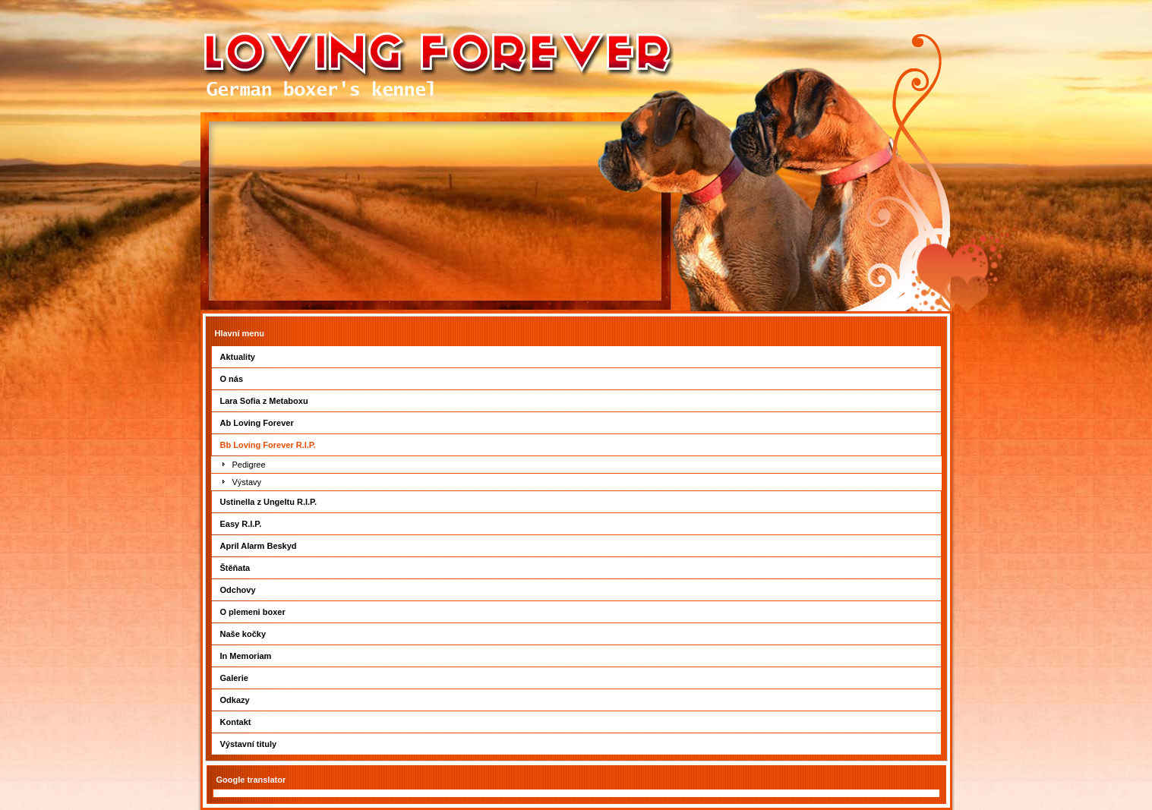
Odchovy (238, 589)
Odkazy (235, 699)
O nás (232, 378)
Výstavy (247, 482)
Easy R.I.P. (241, 523)
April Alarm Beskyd (258, 545)
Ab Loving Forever (257, 422)
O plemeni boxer (253, 611)
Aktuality (237, 356)
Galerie (234, 677)
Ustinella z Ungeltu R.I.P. (268, 501)
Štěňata (235, 567)
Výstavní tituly (248, 744)
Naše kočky (243, 633)
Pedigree (249, 464)
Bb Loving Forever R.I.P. (268, 444)
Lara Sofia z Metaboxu (264, 400)
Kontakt (235, 721)
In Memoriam (246, 655)
